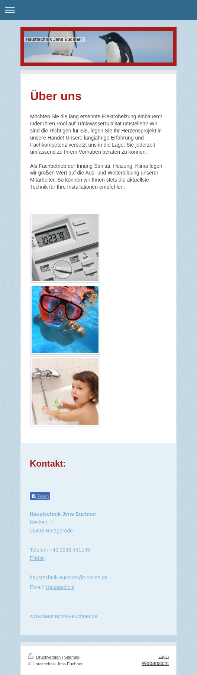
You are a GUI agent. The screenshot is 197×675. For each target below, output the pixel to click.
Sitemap (72, 657)
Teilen (40, 496)
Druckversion (45, 657)
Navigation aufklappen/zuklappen (98, 10)
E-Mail (37, 558)
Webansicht (155, 663)
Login (163, 656)
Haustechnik (60, 587)
